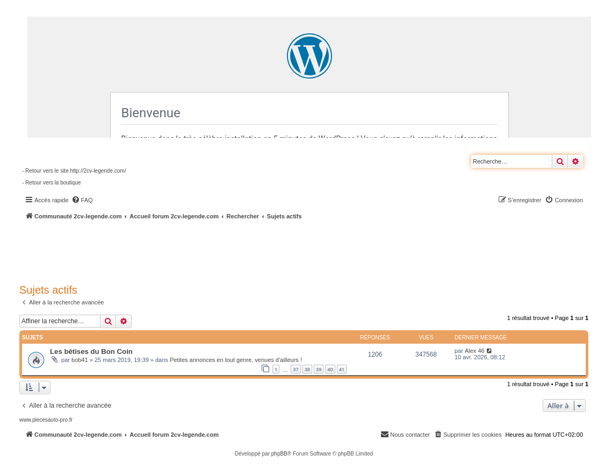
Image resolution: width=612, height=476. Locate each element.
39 (318, 369)
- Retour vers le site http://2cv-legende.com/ (74, 171)
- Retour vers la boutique (51, 183)
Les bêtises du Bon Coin (91, 351)
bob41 (79, 360)
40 (330, 369)
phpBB (279, 454)
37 (295, 369)
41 (341, 369)
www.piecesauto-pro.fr (46, 420)
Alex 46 (475, 350)
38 (307, 369)
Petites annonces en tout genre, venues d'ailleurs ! (236, 360)
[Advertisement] (288, 250)
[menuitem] (82, 200)
